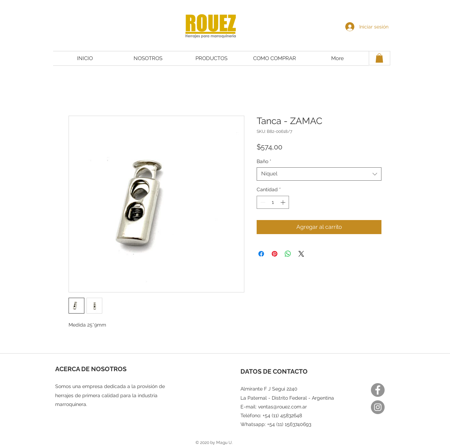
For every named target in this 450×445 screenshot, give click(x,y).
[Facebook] (378, 390)
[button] (379, 58)
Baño (264, 161)
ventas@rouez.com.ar (282, 406)
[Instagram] (378, 407)
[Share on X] (301, 254)
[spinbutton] (272, 202)
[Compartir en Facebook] (261, 254)
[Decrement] (262, 202)
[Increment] (283, 202)
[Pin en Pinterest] (274, 254)
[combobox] (319, 174)
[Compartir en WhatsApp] (288, 254)
